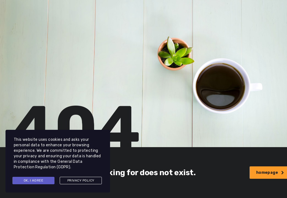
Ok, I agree (33, 180)
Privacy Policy (80, 180)
